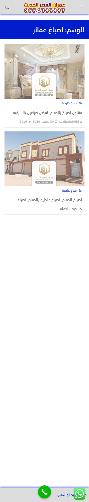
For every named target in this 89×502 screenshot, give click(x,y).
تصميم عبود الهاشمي (72, 495)
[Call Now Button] (44, 491)
